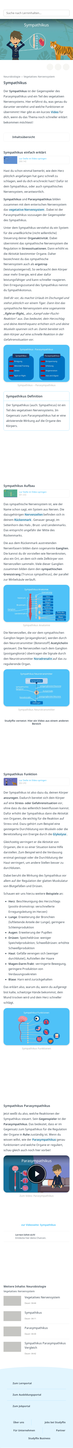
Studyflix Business (36, 1438)
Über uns (16, 1422)
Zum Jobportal (18, 1406)
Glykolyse (60, 834)
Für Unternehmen (21, 1430)
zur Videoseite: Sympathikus (36, 1224)
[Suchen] (64, 13)
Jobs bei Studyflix (52, 1422)
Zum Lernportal (19, 1383)
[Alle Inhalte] (5, 4)
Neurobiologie (12, 76)
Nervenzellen (34, 514)
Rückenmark (23, 520)
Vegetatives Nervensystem (39, 76)
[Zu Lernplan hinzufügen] (50, 67)
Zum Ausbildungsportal (24, 1394)
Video (55, 112)
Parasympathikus (44, 1140)
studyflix (39, 4)
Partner (57, 1430)
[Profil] (67, 4)
